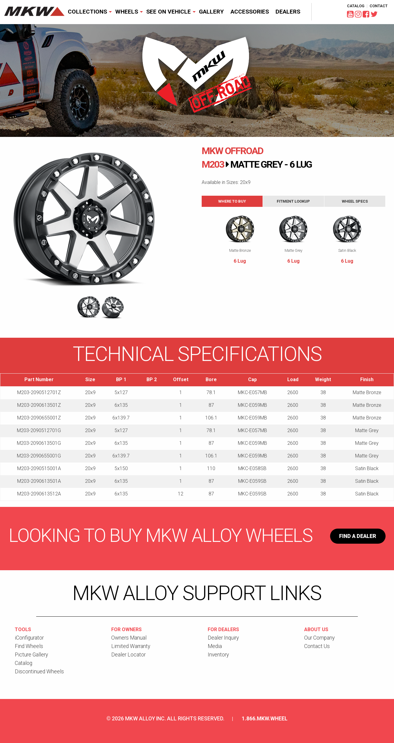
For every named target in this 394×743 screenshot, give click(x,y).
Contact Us (317, 646)
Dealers (288, 11)
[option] (101, 219)
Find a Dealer (357, 536)
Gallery (211, 11)
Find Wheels (29, 646)
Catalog (355, 6)
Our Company (319, 638)
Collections (87, 11)
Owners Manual (129, 638)
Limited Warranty (130, 646)
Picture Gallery (31, 655)
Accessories (250, 11)
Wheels (126, 11)
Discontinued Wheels (39, 672)
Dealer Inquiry (223, 638)
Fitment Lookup (293, 201)
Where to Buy (232, 201)
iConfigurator (29, 638)
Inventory (218, 655)
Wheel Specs (355, 201)
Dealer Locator (128, 655)
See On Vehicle (168, 11)
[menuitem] (88, 11)
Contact (379, 6)
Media (215, 646)
